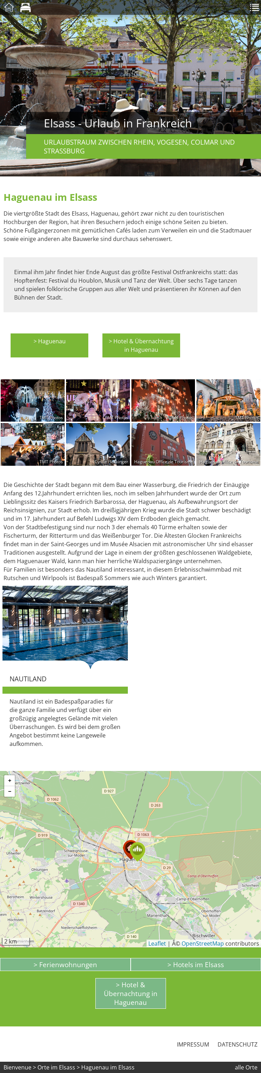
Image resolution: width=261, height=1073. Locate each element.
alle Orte (246, 1067)
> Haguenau (50, 341)
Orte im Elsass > (58, 1067)
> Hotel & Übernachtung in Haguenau (141, 345)
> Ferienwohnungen (65, 964)
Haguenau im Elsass (108, 1067)
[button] (137, 852)
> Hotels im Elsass (195, 964)
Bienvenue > (20, 1067)
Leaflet (157, 943)
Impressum (193, 1044)
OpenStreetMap (203, 943)
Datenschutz (237, 1044)
